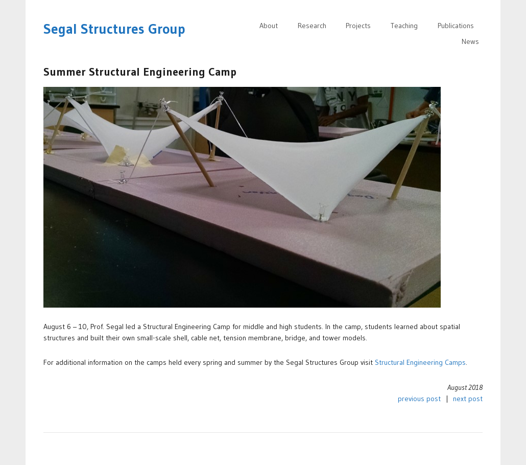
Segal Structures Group (114, 28)
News (470, 41)
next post (468, 398)
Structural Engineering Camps (420, 362)
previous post (419, 398)
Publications (456, 25)
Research (312, 25)
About (268, 25)
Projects (358, 25)
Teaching (404, 25)
